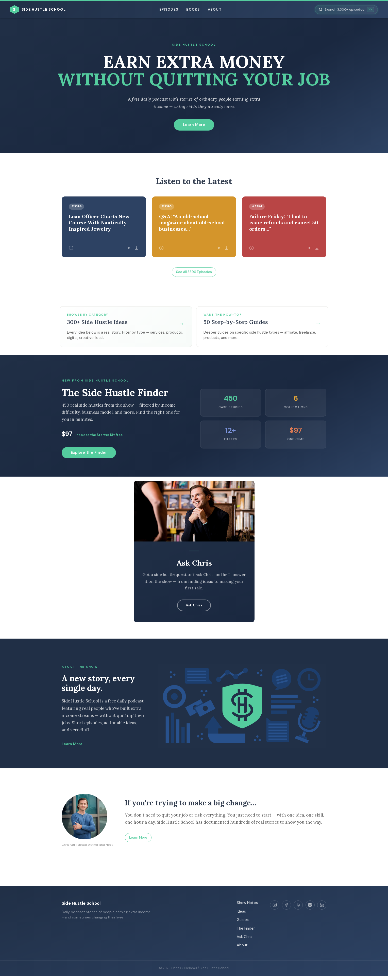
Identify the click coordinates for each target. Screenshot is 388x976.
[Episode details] (71, 248)
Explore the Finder (89, 452)
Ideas (241, 911)
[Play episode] (129, 248)
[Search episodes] (346, 9)
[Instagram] (274, 905)
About (214, 9)
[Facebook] (286, 905)
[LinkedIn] (321, 905)
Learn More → (74, 744)
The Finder (246, 928)
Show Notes (247, 902)
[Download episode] (136, 248)
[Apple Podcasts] (298, 905)
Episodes (168, 9)
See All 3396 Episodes (194, 272)
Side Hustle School (81, 903)
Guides (243, 919)
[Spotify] (310, 905)
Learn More (194, 124)
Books (193, 9)
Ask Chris (194, 605)
